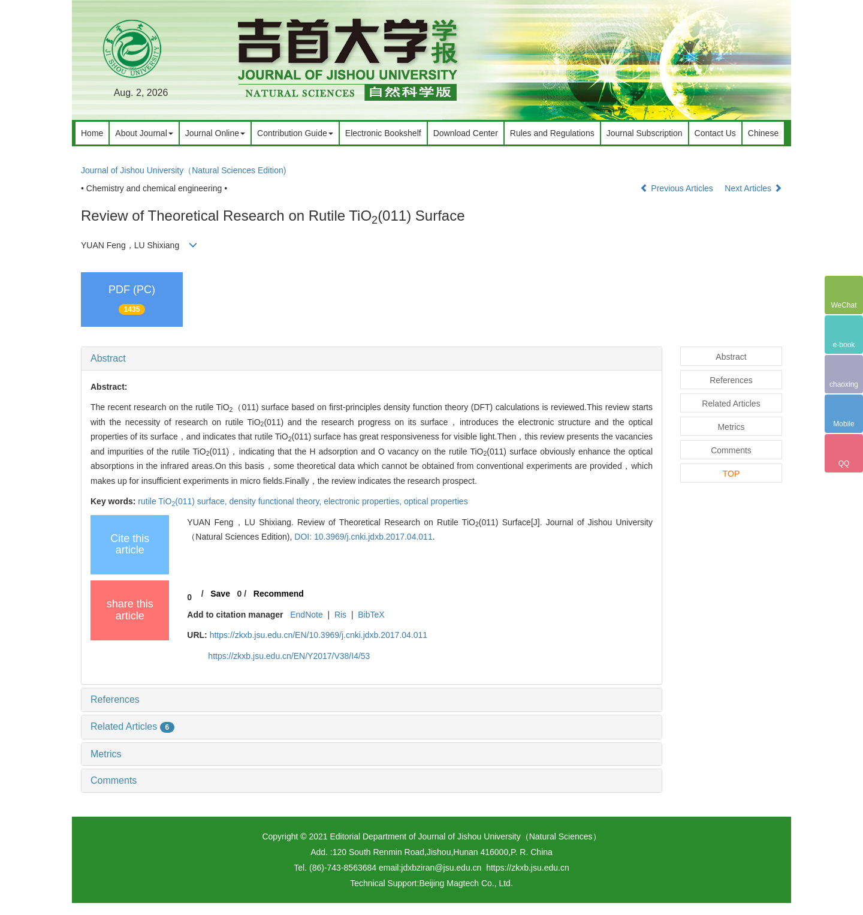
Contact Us (715, 133)
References (115, 699)
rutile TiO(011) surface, (183, 501)
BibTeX (371, 614)
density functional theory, (276, 501)
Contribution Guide (295, 133)
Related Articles (132, 726)
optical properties (436, 501)
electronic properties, (364, 501)
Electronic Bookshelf (383, 133)
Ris (340, 614)
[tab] (372, 358)
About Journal (144, 133)
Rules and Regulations (552, 133)
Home (92, 133)
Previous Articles (677, 188)
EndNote (306, 614)
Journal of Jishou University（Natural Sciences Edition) (183, 170)
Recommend (279, 593)
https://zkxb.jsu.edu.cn (527, 867)
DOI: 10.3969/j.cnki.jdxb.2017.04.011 (363, 536)
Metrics (106, 754)
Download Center (465, 133)
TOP (731, 473)
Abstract (108, 358)
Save (220, 593)
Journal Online (215, 133)
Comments (113, 780)
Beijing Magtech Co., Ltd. (465, 883)
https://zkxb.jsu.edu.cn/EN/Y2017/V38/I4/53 (289, 656)
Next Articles (753, 188)
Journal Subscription (644, 133)
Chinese (763, 133)
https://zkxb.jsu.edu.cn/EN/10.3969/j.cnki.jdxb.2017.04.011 (318, 635)
